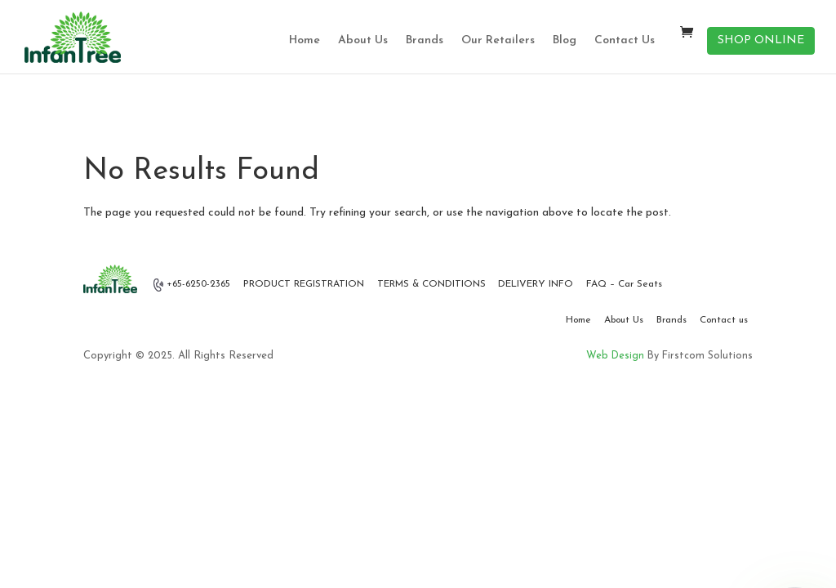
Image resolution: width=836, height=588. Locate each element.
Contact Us (624, 40)
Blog (564, 40)
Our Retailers (498, 40)
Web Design (615, 356)
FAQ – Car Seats (624, 284)
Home (304, 40)
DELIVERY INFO (535, 284)
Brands (424, 40)
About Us (363, 40)
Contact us (724, 320)
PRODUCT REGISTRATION (303, 284)
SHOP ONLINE (761, 40)
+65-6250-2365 (191, 285)
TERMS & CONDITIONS (431, 284)
